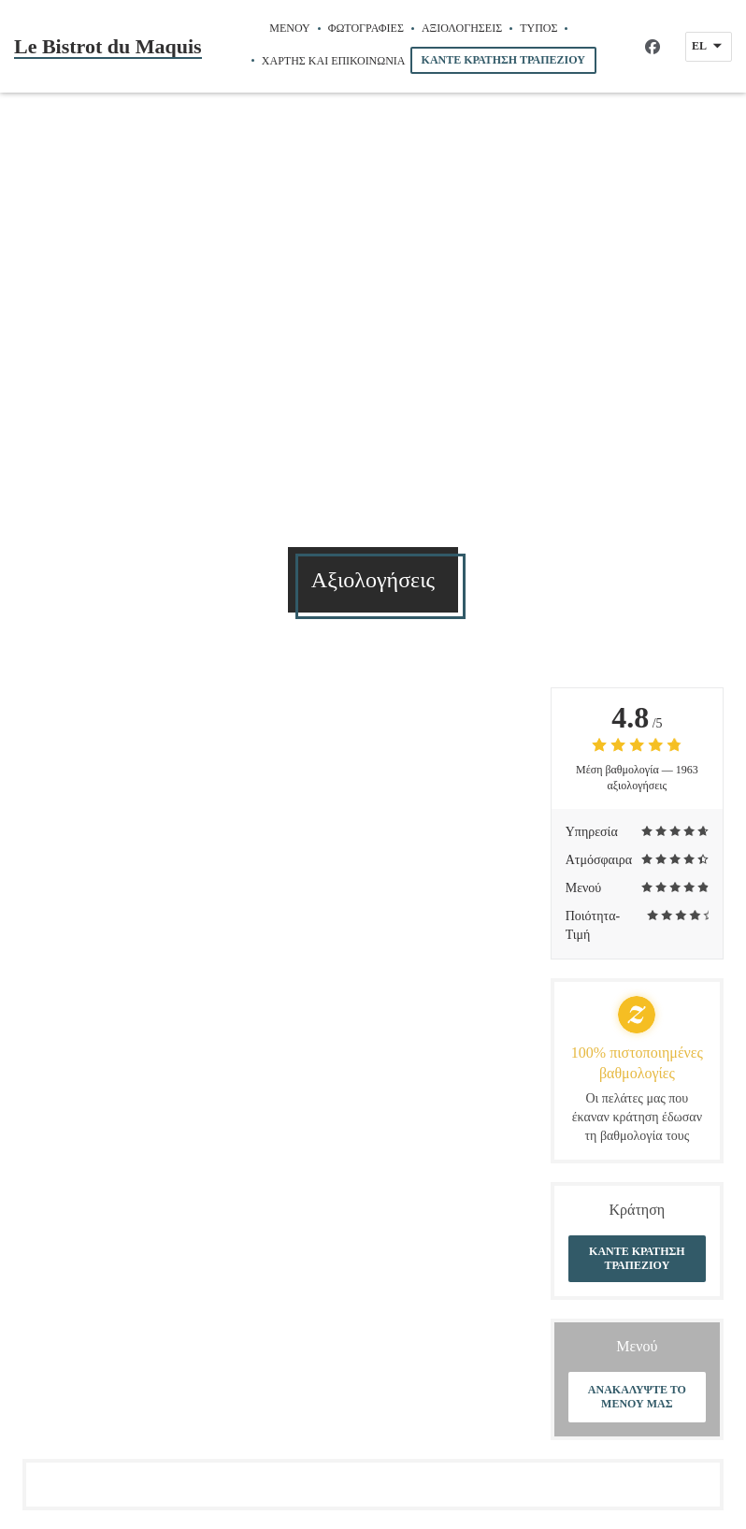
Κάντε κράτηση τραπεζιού (503, 59)
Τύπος (538, 28)
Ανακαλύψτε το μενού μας (637, 1396)
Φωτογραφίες (366, 28)
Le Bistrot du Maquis (108, 46)
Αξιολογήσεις (462, 28)
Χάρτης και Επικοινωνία (334, 60)
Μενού (289, 28)
